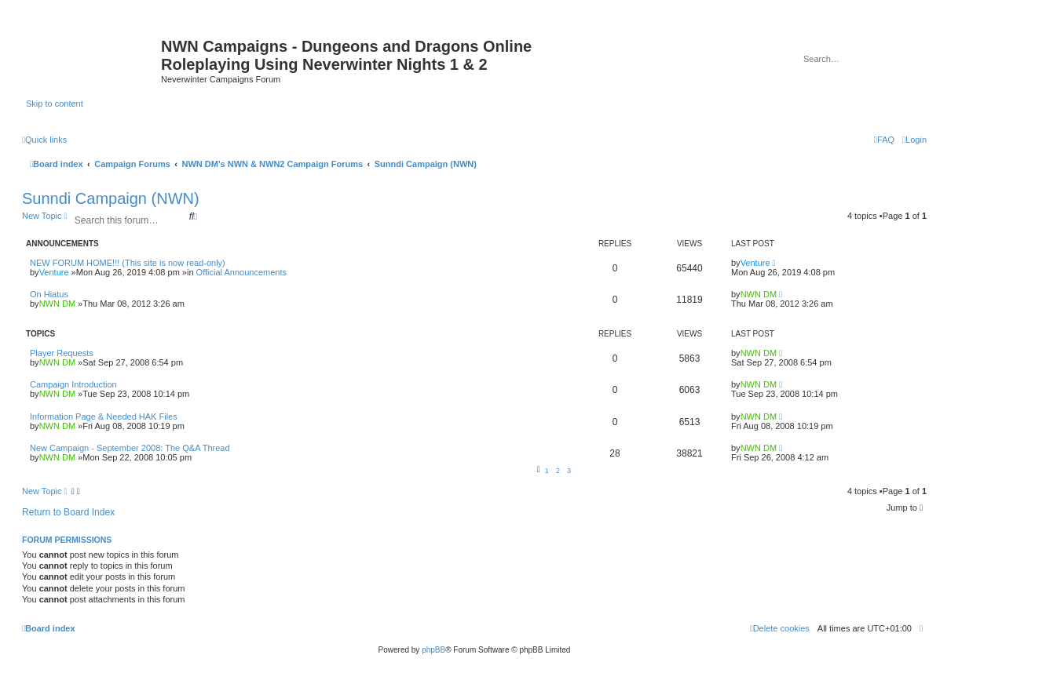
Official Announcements (241, 272)
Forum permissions (67, 539)
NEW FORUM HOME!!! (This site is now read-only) (127, 262)
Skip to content (54, 103)
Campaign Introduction (73, 384)
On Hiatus (49, 294)
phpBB (433, 650)
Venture (54, 272)
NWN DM (57, 303)
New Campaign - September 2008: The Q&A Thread (130, 448)
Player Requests (61, 353)
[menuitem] (914, 139)
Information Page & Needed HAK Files (103, 416)
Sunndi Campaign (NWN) (110, 198)
